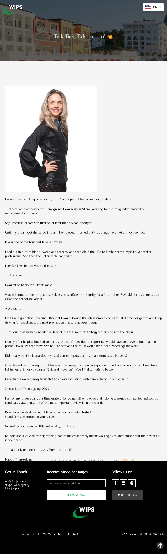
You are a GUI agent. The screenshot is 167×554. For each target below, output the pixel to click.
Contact (73, 534)
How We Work (46, 534)
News (61, 534)
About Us (28, 534)
